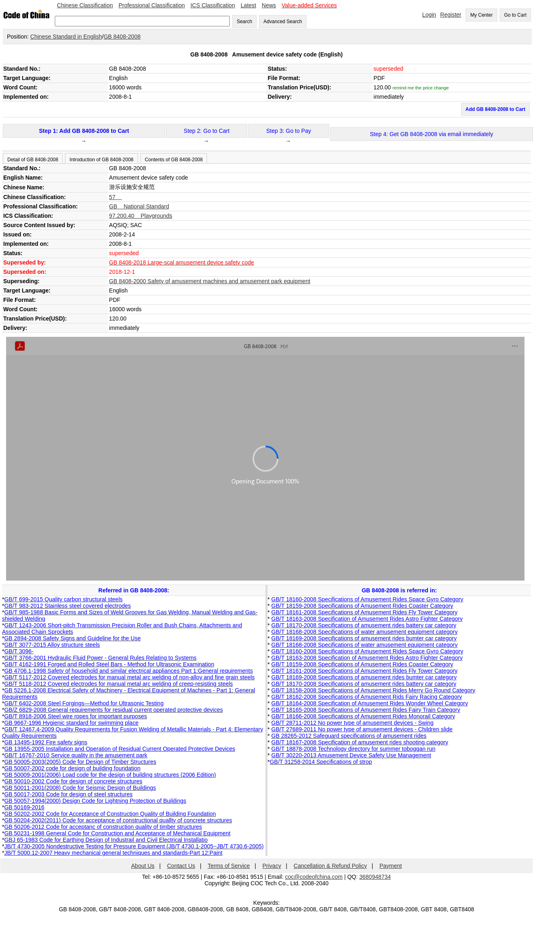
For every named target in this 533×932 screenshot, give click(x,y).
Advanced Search (282, 21)
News (269, 5)
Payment (391, 866)
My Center (481, 15)
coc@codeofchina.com (314, 876)
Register (450, 14)
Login (429, 14)
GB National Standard (139, 206)
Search (244, 21)
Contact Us (181, 866)
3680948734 (375, 876)
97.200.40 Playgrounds (141, 215)
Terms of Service (228, 866)
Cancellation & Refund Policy (330, 866)
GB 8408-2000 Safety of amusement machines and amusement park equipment (210, 281)
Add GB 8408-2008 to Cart (495, 109)
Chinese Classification (85, 5)
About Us (143, 866)
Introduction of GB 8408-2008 (101, 160)
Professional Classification (152, 5)
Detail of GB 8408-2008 (32, 160)
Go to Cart (515, 15)
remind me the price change (421, 87)
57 (115, 197)
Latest (248, 5)
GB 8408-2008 (122, 36)
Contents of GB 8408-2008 (174, 160)
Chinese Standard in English (66, 36)
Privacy (272, 866)
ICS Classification (212, 5)
